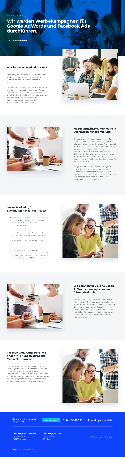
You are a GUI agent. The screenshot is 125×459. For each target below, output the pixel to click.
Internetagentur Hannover (24, 435)
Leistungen (57, 2)
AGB (91, 439)
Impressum (98, 439)
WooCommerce (29, 451)
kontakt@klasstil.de (98, 422)
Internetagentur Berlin (52, 435)
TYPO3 (69, 2)
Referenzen (80, 2)
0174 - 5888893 (76, 421)
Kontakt (93, 2)
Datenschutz (107, 439)
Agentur (46, 2)
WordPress (16, 451)
